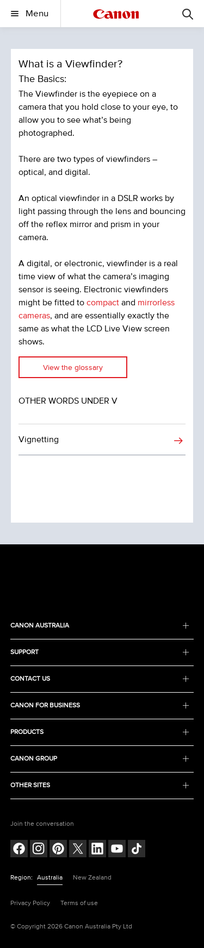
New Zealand (92, 878)
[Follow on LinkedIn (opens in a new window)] (97, 850)
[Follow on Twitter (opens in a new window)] (77, 850)
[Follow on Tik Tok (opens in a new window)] (136, 850)
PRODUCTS (100, 732)
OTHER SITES (100, 785)
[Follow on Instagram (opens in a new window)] (38, 850)
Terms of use (79, 903)
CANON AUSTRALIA (100, 625)
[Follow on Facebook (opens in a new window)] (19, 850)
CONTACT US (100, 679)
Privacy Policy (30, 903)
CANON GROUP (100, 759)
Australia (50, 878)
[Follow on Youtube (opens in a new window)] (117, 850)
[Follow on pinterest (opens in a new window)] (58, 850)
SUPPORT (100, 652)
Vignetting (38, 439)
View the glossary (73, 367)
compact (102, 302)
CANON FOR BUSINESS (100, 705)
